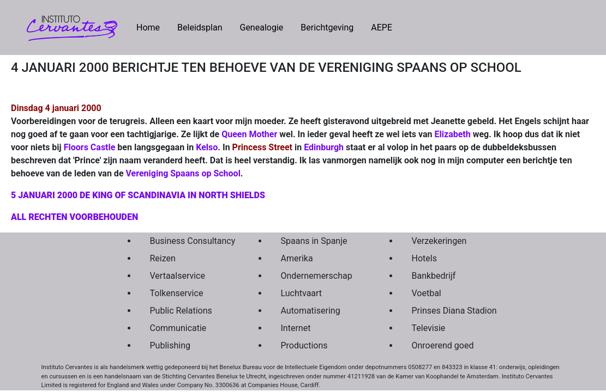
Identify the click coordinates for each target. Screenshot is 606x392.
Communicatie (178, 328)
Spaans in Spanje (314, 241)
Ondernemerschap (316, 276)
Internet (296, 328)
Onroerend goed (443, 345)
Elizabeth (453, 134)
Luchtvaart (301, 293)
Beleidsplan (199, 27)
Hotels (424, 258)
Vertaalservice (177, 276)
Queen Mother (249, 134)
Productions (304, 345)
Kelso (207, 147)
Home (152, 27)
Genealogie (261, 27)
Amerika (297, 258)
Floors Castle (90, 147)
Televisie (429, 328)
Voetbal (426, 293)
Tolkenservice (176, 293)
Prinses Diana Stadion (451, 310)
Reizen (163, 258)
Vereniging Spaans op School (183, 173)
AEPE (381, 27)
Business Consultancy (190, 241)
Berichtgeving (327, 27)
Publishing (170, 345)
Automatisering (310, 310)
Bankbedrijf (434, 276)
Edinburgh (324, 147)
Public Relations (181, 310)
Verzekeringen (439, 241)
